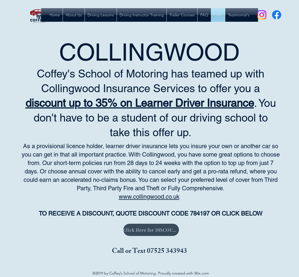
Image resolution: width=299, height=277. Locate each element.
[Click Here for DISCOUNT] (151, 230)
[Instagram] (262, 15)
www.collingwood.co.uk (149, 196)
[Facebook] (277, 15)
